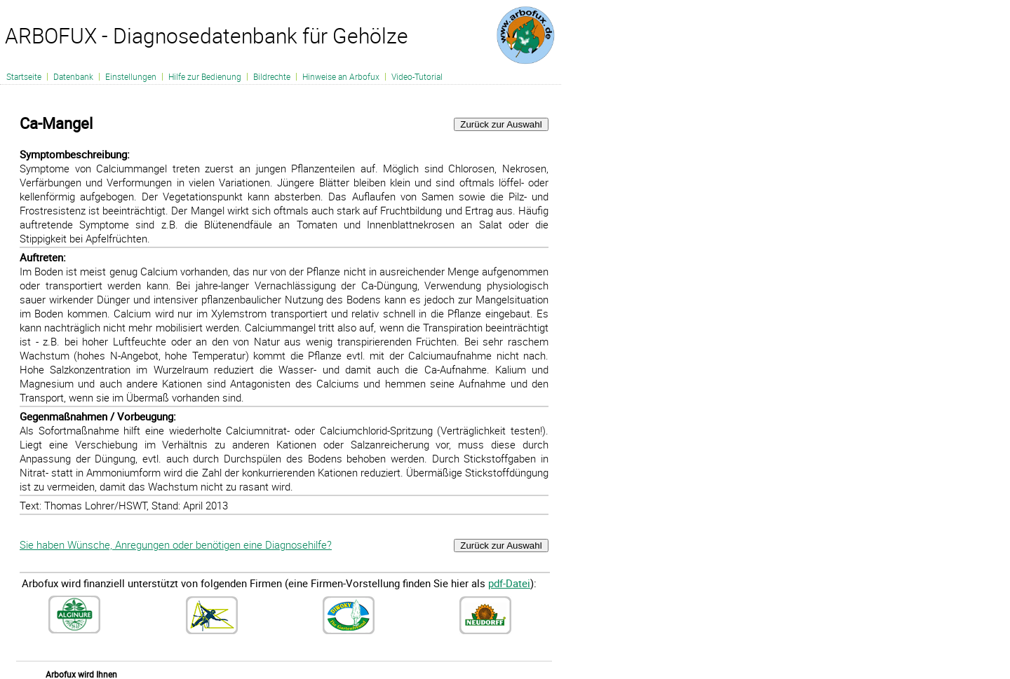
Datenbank (73, 76)
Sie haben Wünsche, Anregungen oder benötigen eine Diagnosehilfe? (176, 544)
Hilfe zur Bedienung (204, 76)
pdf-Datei (509, 583)
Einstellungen (130, 76)
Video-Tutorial (417, 76)
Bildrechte (271, 76)
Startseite (23, 76)
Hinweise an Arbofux (340, 76)
